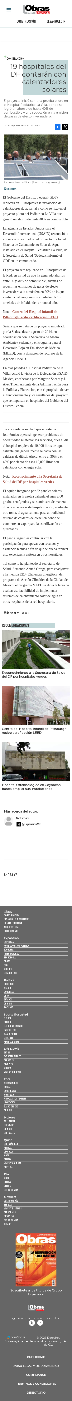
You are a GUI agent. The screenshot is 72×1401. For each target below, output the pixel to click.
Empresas (9, 941)
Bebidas (8, 1204)
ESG (5, 965)
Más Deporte (10, 1033)
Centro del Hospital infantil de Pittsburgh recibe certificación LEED (34, 731)
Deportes (9, 1060)
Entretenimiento (12, 1056)
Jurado (7, 1224)
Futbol (7, 1018)
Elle (6, 1174)
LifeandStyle (10, 973)
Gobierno (8, 984)
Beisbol (8, 1022)
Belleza (7, 1159)
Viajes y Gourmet (12, 1072)
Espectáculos (11, 1143)
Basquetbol (10, 1030)
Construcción (26, 21)
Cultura (8, 1167)
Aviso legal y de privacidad (36, 1366)
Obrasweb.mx (40, 1323)
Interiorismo (10, 931)
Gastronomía (11, 1200)
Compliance (36, 1375)
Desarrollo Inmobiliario (16, 919)
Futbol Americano (13, 1026)
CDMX (6, 995)
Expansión (11, 938)
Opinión (8, 1003)
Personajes (10, 1212)
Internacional (11, 953)
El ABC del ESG (11, 1106)
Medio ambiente (11, 1082)
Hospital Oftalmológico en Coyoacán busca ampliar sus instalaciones (31, 787)
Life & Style (11, 1049)
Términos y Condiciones (36, 1384)
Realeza (8, 1147)
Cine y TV (8, 1064)
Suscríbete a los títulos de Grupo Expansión (36, 1292)
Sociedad (8, 1007)
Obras (8, 911)
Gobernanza (10, 1090)
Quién (8, 1140)
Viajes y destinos (13, 1208)
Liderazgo (9, 1125)
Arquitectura (11, 927)
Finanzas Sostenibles (15, 1098)
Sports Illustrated (16, 1014)
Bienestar (9, 1216)
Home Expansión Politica (16, 945)
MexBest (10, 1197)
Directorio (36, 1392)
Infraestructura (13, 923)
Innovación (9, 1102)
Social (7, 1086)
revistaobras (32, 1323)
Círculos (8, 1151)
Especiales (9, 1132)
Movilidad (9, 1094)
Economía (8, 949)
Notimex (22, 818)
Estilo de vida (11, 1189)
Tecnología (10, 957)
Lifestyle (8, 1037)
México (7, 987)
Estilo (7, 1052)
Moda (6, 1155)
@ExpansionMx (31, 824)
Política (9, 980)
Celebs (7, 1185)
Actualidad (10, 1121)
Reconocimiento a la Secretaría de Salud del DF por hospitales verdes (33, 674)
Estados (8, 999)
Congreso (9, 991)
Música (7, 1068)
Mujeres (8, 969)
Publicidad (36, 1357)
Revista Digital (11, 1041)
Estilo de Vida (11, 1220)
